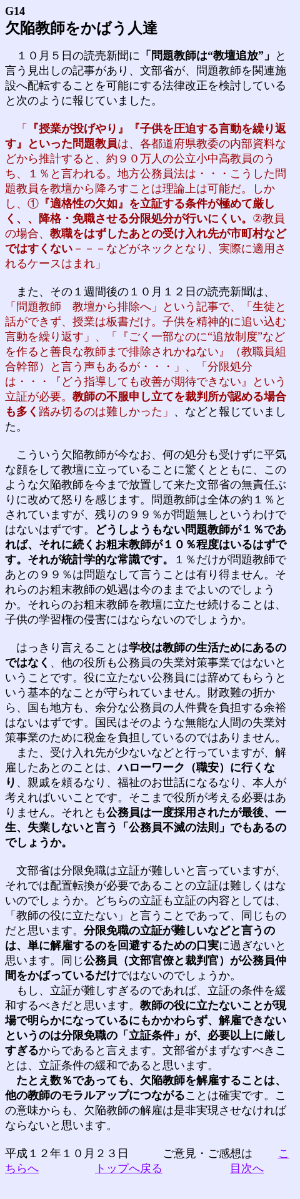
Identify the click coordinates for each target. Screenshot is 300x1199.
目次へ (247, 1168)
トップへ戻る (128, 1168)
